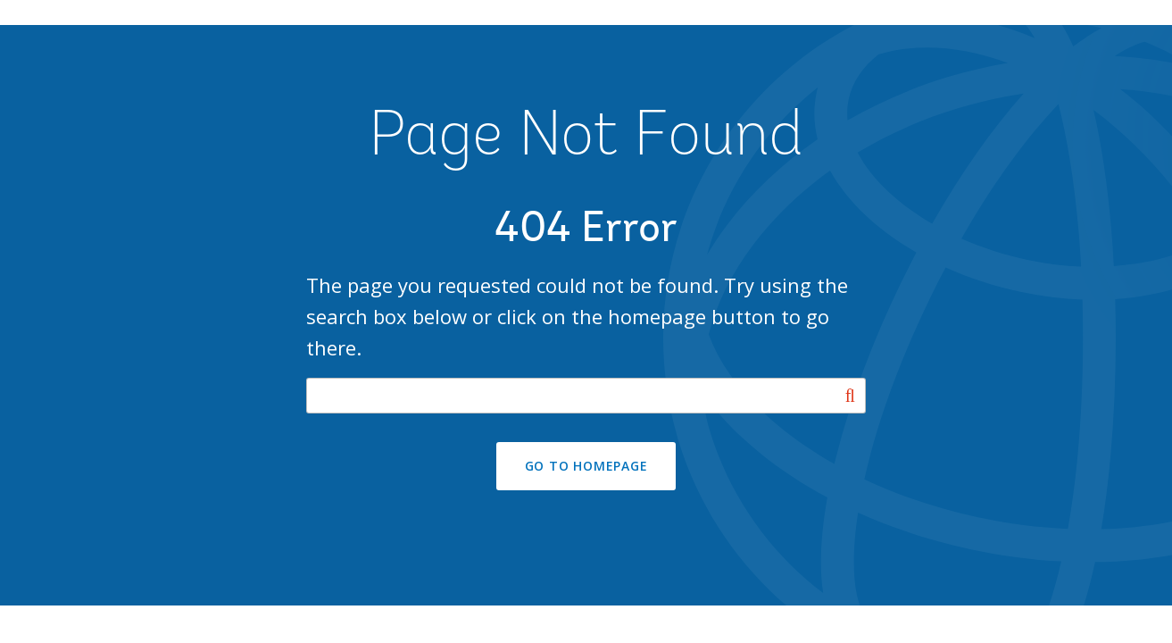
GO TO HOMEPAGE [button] (586, 465)
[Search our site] (586, 395)
